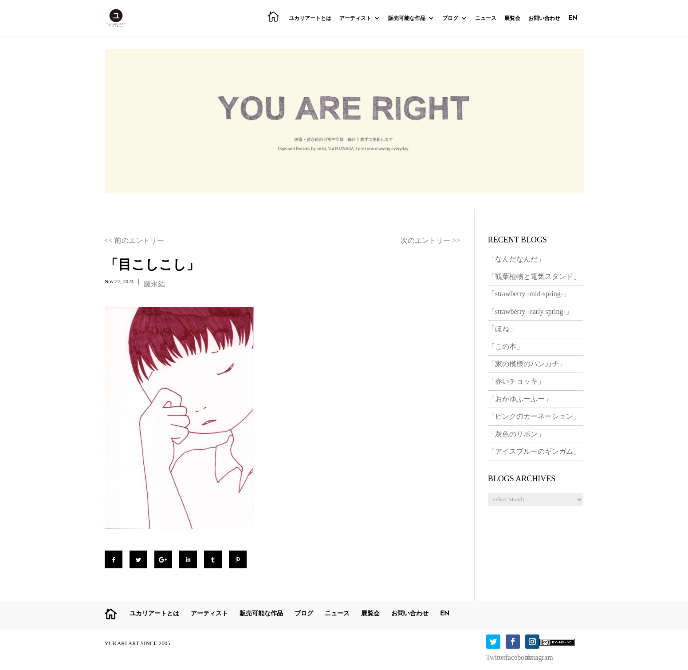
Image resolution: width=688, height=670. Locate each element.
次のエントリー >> (430, 240)
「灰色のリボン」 (516, 434)
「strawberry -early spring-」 (530, 311)
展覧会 (512, 18)
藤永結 (154, 284)
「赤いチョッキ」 (516, 381)
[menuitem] (573, 25)
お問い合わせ (544, 18)
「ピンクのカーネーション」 (534, 416)
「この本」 (505, 346)
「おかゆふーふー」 (520, 399)
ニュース (485, 18)
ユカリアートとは (310, 18)
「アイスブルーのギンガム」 (534, 451)
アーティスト (355, 18)
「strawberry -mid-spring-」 (529, 293)
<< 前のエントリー (134, 240)
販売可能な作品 (406, 18)
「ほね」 (502, 329)
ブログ (450, 18)
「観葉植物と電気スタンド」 (534, 276)
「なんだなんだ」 (516, 259)
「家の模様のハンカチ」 (527, 364)
